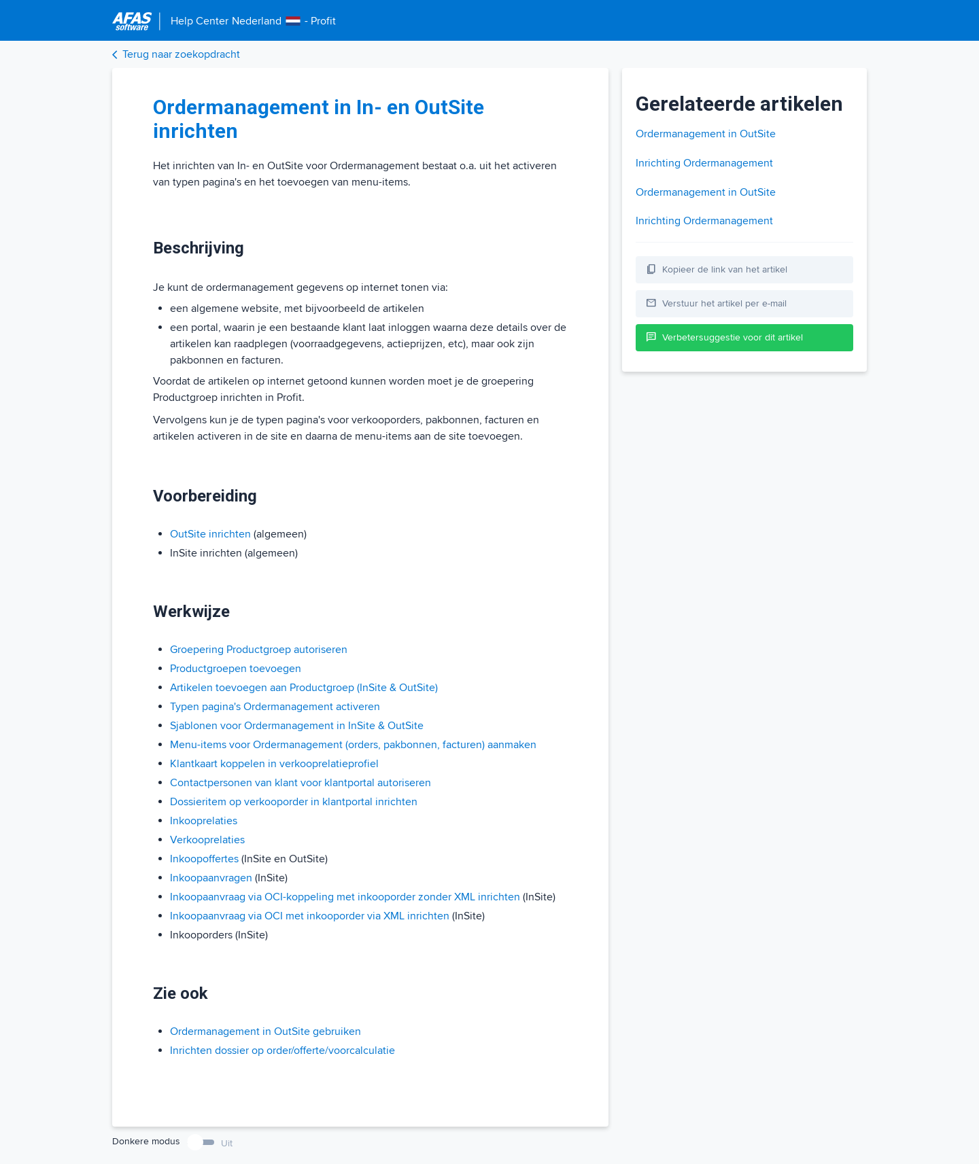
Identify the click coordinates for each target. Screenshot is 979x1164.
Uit (227, 1143)
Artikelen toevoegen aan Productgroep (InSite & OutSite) (304, 687)
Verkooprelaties (207, 840)
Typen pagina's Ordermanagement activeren (275, 706)
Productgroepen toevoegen (235, 668)
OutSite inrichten (210, 534)
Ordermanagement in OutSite (706, 134)
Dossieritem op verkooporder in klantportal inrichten (293, 802)
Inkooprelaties (203, 821)
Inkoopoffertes (204, 859)
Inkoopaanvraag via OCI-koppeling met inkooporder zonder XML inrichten (345, 897)
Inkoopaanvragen (211, 878)
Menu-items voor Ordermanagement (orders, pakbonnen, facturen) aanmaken (353, 745)
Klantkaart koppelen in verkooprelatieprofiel (274, 764)
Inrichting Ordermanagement (704, 163)
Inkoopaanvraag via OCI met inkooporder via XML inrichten (309, 916)
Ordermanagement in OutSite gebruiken (265, 1031)
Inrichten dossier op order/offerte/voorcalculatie (282, 1050)
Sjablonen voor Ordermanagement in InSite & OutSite (297, 726)
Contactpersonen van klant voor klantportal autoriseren (300, 783)
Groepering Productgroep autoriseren (258, 649)
